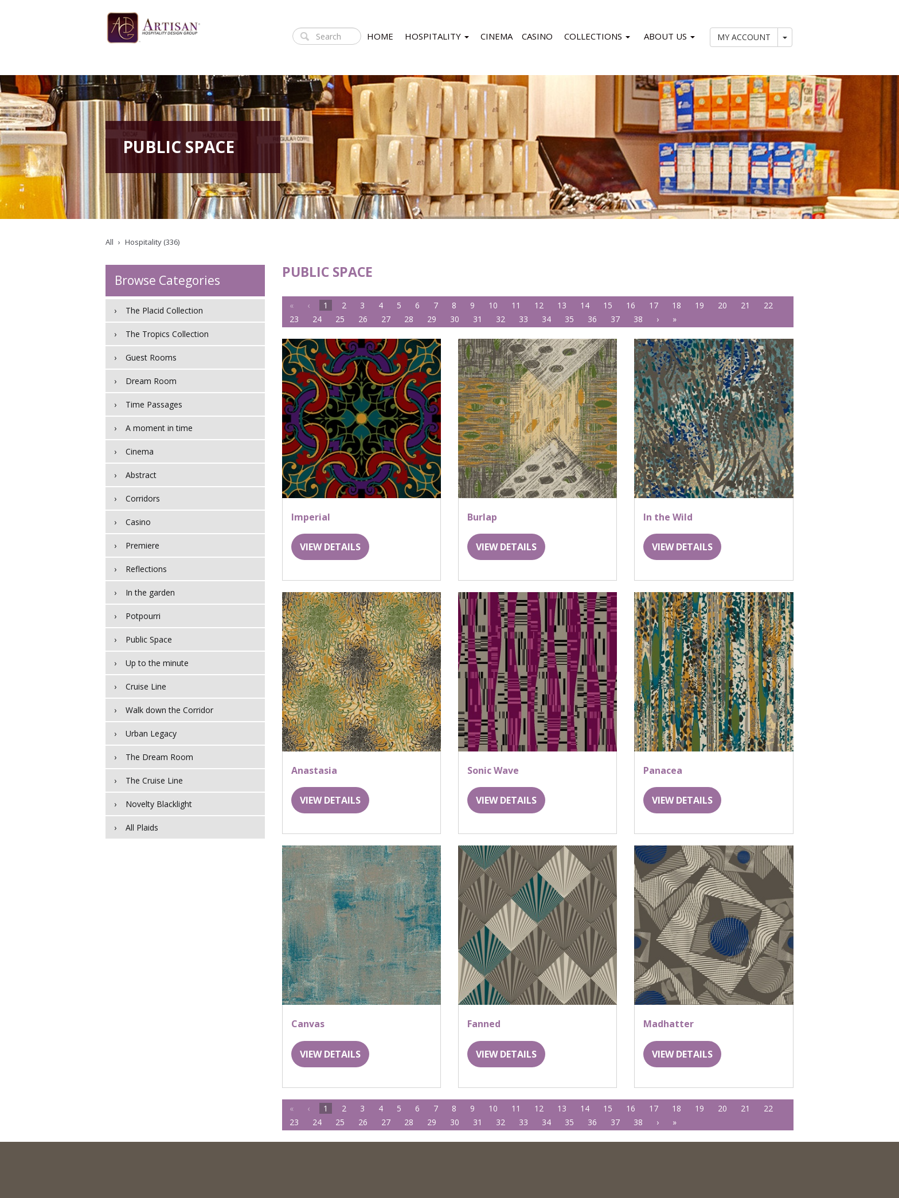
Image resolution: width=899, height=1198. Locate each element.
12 (539, 305)
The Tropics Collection (167, 333)
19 (699, 305)
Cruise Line (146, 686)
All (109, 242)
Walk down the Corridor (169, 709)
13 (561, 305)
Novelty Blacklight (159, 803)
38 (638, 319)
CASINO (537, 36)
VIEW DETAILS (330, 547)
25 (340, 319)
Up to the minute (157, 662)
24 (317, 319)
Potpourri (143, 615)
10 (493, 305)
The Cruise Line (154, 780)
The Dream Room (159, 756)
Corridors (143, 498)
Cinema (140, 451)
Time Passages (154, 404)
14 (584, 305)
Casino (138, 521)
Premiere (142, 545)
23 (294, 319)
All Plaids (142, 827)
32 (500, 319)
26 (363, 319)
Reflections (146, 568)
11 (516, 305)
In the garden (150, 592)
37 (615, 319)
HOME (380, 36)
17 (653, 305)
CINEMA (496, 36)
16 (630, 305)
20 (722, 305)
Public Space (149, 639)
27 (385, 319)
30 (454, 319)
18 (676, 305)
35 (569, 319)
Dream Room (151, 380)
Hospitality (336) (152, 242)
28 (408, 319)
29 (431, 319)
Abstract (141, 474)
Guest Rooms (151, 357)
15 (607, 305)
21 (745, 305)
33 (523, 319)
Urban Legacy (151, 733)
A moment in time (159, 427)
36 (592, 319)
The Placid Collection (164, 310)
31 (477, 319)
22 (768, 305)
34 (546, 319)
